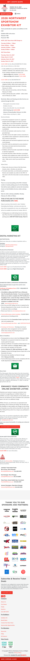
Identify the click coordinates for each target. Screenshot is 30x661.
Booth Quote (6, 14)
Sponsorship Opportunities (8, 625)
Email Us (3, 609)
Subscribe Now (6, 592)
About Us (3, 601)
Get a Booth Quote (15, 2)
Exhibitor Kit (4, 617)
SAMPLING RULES (25, 323)
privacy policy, (9, 461)
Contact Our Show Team (7, 622)
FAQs (2, 633)
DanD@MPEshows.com (7, 476)
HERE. (16, 201)
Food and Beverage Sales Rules (9, 323)
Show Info (3, 631)
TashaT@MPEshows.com (7, 481)
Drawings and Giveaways (7, 327)
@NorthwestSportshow (11, 244)
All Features (4, 636)
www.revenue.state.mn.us (11, 303)
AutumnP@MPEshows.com (8, 487)
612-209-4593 (5, 611)
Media (2, 606)
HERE (17, 377)
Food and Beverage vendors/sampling (10, 314)
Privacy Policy (17, 652)
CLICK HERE (4, 64)
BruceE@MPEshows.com (7, 471)
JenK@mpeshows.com (7, 420)
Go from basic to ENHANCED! (10, 426)
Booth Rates (4, 620)
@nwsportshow (9, 246)
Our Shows (4, 604)
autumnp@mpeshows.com (18, 311)
